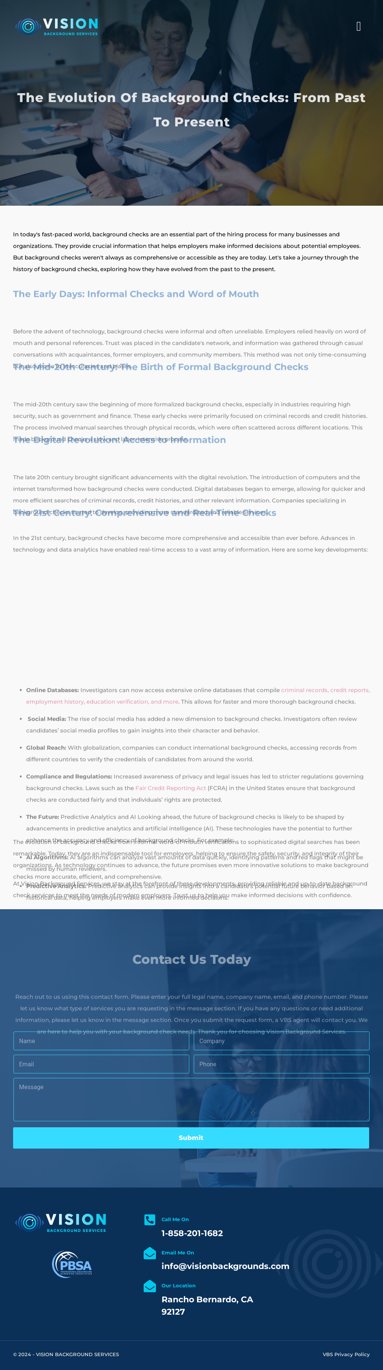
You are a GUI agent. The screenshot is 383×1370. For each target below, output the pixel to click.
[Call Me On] (150, 1220)
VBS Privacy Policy (346, 1354)
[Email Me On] (150, 1253)
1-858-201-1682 (192, 1233)
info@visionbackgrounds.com (225, 1266)
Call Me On (175, 1219)
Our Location (179, 1285)
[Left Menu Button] (359, 26)
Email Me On (178, 1253)
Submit (191, 1137)
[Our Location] (150, 1286)
